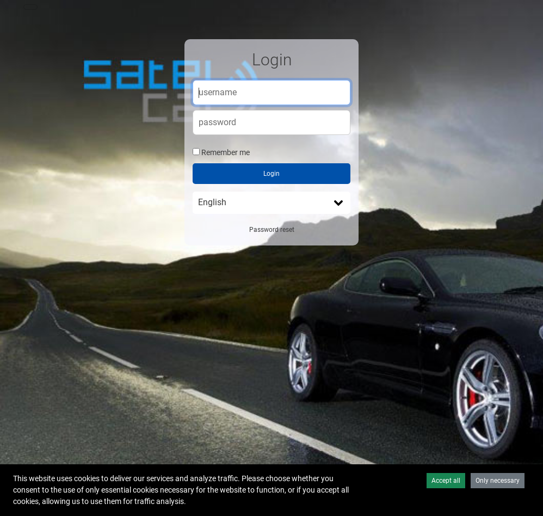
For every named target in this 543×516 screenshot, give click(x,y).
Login (271, 173)
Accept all (445, 480)
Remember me (225, 152)
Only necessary (498, 480)
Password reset (271, 230)
